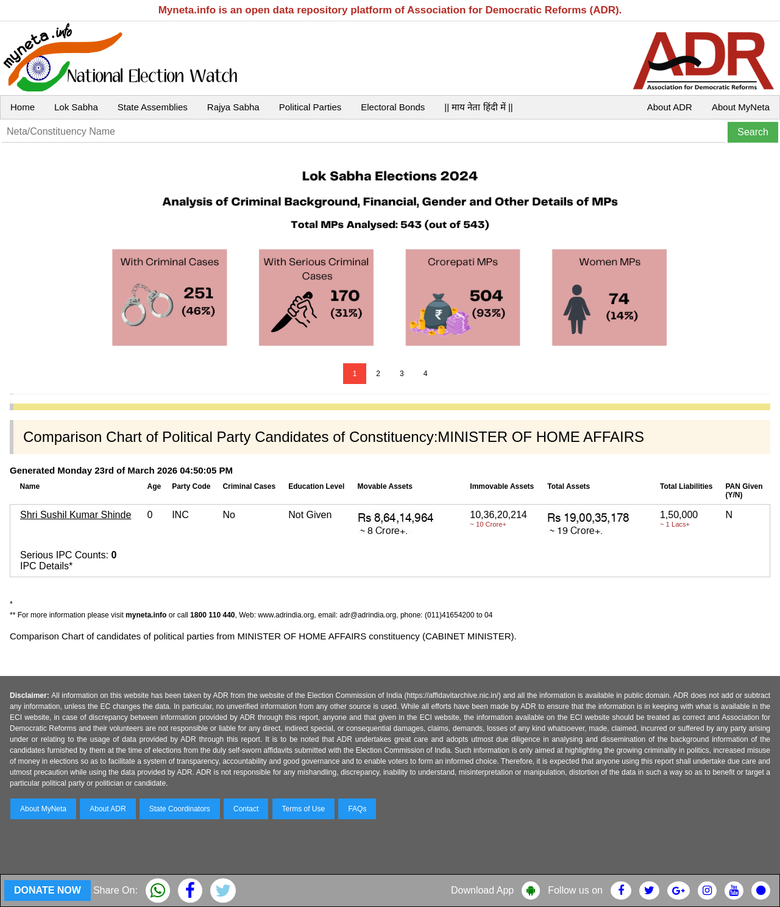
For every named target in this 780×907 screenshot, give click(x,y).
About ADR (669, 107)
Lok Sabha (76, 107)
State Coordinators (179, 809)
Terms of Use (303, 809)
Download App (482, 890)
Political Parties (310, 107)
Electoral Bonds (393, 107)
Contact (245, 809)
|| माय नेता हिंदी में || (478, 107)
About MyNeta (741, 107)
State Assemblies (153, 107)
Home (22, 107)
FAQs (357, 809)
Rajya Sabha (233, 107)
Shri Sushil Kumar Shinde (75, 515)
